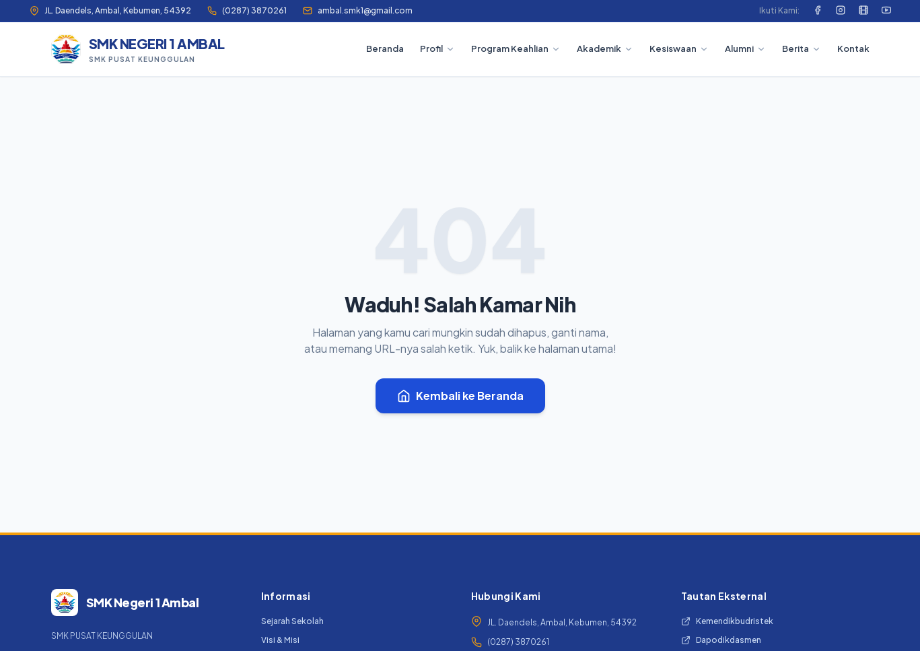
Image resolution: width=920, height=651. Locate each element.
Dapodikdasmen (721, 640)
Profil (437, 48)
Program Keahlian (516, 48)
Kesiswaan (679, 48)
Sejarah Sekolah (292, 621)
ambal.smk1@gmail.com (358, 10)
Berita (801, 48)
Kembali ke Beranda (460, 395)
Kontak (853, 48)
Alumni (745, 48)
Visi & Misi (280, 640)
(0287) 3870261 (247, 10)
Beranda (385, 48)
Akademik (605, 48)
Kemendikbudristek (727, 621)
